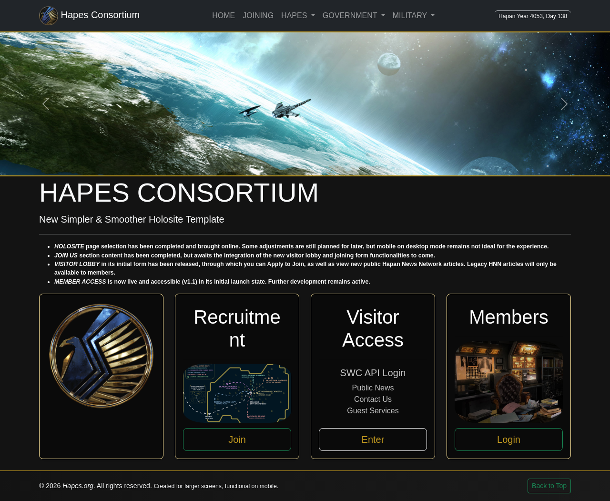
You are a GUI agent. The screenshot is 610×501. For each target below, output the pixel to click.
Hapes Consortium (89, 15)
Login (508, 439)
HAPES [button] (295, 15)
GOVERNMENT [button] (351, 15)
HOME (223, 15)
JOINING (258, 15)
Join (237, 439)
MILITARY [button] (411, 15)
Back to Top (549, 486)
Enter (373, 439)
